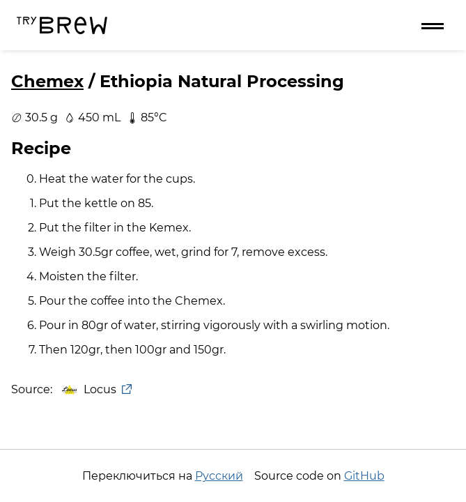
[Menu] (432, 25)
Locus (96, 389)
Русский (219, 475)
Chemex (47, 81)
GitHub (364, 475)
